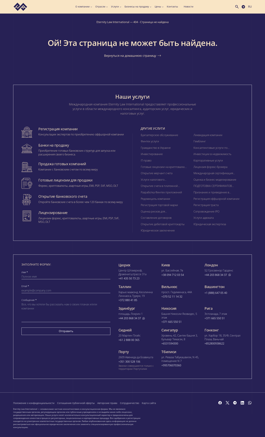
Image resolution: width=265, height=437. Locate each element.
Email (25, 286)
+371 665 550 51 (171, 322)
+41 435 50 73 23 (128, 278)
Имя (24, 272)
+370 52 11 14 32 (171, 296)
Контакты (172, 6)
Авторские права (107, 403)
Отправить (66, 331)
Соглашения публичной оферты (76, 403)
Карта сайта (149, 403)
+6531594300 (169, 343)
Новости (188, 6)
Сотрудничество (129, 403)
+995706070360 (171, 365)
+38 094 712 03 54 (172, 275)
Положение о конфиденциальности (33, 403)
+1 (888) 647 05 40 (215, 293)
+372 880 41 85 (127, 300)
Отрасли (101, 6)
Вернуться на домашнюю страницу (132, 56)
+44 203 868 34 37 (217, 275)
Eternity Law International (113, 22)
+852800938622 (214, 343)
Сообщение (29, 300)
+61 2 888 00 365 (128, 340)
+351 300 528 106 (129, 361)
